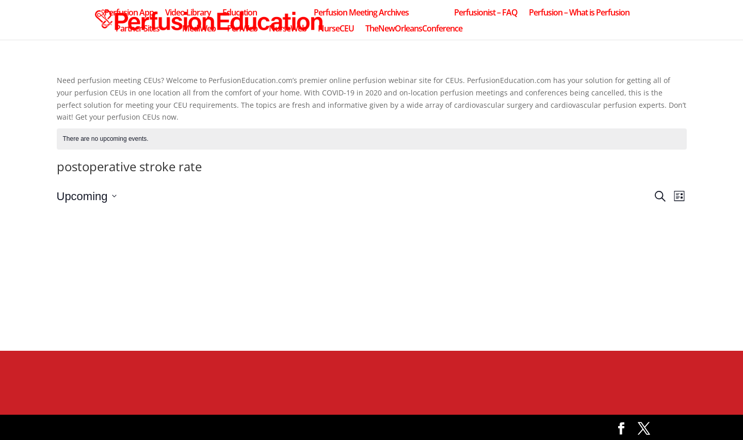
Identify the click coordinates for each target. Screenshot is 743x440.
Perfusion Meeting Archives (361, 13)
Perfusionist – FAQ (486, 13)
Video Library (188, 13)
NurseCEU (336, 29)
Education (239, 13)
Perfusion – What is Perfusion (579, 13)
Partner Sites (137, 29)
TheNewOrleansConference (413, 29)
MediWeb (199, 29)
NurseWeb (287, 29)
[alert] (372, 139)
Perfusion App (129, 13)
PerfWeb (242, 29)
